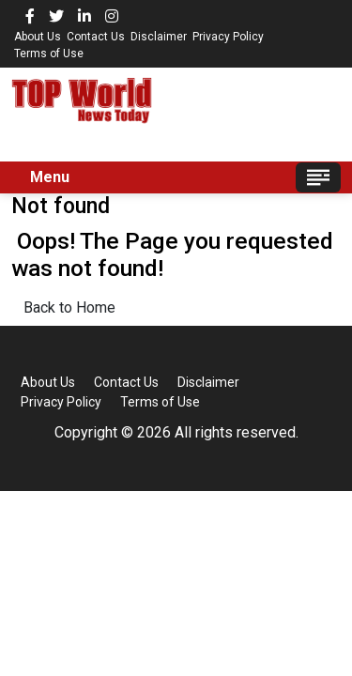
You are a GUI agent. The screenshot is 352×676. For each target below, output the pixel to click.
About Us (37, 36)
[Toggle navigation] (318, 177)
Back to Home (69, 307)
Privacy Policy (228, 36)
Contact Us (96, 36)
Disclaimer (158, 36)
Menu (49, 177)
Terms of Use (49, 53)
